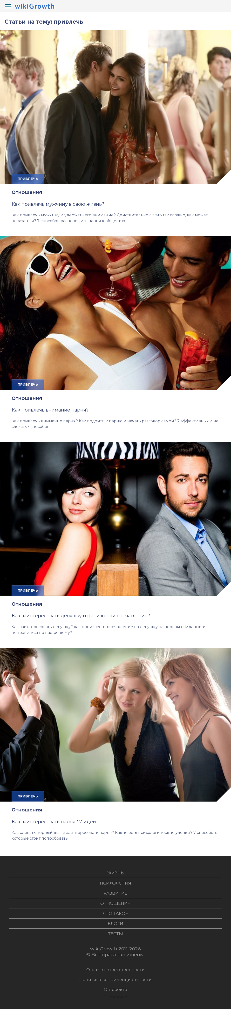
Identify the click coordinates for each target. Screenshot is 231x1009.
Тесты (115, 933)
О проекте (115, 989)
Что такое (115, 913)
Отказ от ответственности (115, 969)
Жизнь (115, 872)
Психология (115, 882)
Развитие (115, 893)
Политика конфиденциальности (115, 979)
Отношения (27, 192)
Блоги (115, 923)
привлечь (28, 179)
